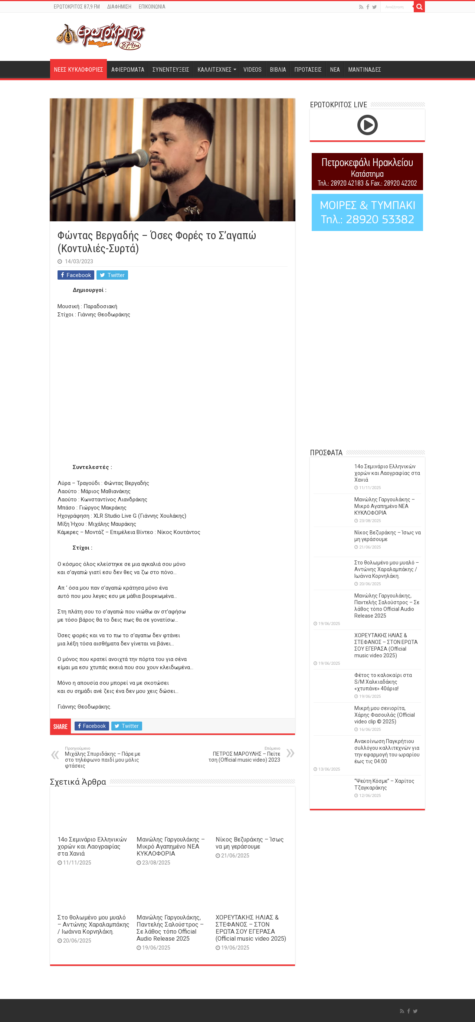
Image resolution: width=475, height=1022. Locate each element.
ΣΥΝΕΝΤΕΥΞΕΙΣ (171, 69)
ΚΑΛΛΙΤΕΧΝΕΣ (214, 69)
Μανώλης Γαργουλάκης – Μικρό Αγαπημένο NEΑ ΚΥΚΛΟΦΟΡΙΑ (171, 846)
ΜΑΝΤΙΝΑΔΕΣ (364, 69)
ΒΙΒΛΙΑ (278, 69)
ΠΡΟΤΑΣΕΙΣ (308, 69)
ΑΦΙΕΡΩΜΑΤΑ (127, 69)
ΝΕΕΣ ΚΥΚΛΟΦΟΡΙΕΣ (78, 69)
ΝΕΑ (335, 69)
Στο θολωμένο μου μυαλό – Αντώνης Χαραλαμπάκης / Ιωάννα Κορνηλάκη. (94, 924)
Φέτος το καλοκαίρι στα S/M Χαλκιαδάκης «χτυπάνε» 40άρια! (383, 681)
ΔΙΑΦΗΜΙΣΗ (119, 7)
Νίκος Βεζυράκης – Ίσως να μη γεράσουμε (250, 843)
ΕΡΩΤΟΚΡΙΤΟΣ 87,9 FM (77, 7)
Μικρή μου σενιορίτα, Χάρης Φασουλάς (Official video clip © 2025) (384, 715)
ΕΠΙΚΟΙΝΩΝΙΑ (152, 7)
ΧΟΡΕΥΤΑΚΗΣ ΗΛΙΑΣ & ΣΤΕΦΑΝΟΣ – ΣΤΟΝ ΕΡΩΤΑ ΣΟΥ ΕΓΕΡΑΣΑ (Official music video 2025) (251, 928)
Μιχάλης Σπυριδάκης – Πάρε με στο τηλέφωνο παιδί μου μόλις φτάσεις (103, 757)
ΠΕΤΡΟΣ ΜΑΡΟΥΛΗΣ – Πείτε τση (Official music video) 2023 (242, 754)
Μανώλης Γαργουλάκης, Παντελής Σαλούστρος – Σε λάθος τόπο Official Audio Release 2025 (170, 928)
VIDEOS (252, 69)
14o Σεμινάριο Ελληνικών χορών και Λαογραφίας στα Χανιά (92, 846)
